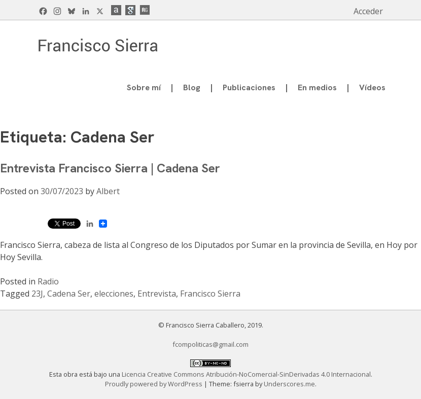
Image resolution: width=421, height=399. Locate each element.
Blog (191, 87)
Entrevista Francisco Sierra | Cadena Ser (110, 168)
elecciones (113, 293)
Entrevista (156, 293)
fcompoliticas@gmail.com (210, 344)
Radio (48, 281)
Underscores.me (289, 383)
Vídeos (372, 87)
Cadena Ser (68, 293)
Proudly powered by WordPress (154, 383)
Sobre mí (144, 87)
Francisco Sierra (210, 293)
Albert (108, 191)
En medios (317, 87)
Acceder (368, 11)
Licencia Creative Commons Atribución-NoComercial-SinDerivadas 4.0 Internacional (246, 374)
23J (37, 293)
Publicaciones (249, 87)
